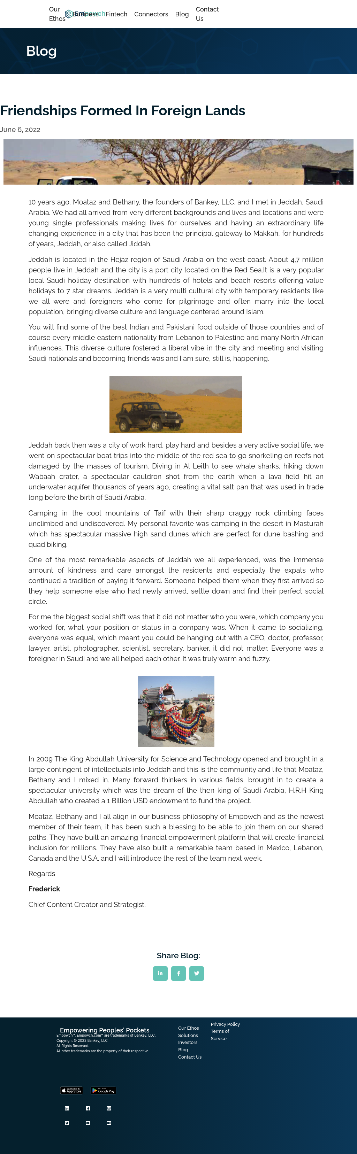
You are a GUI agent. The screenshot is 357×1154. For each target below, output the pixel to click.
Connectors (151, 14)
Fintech (117, 14)
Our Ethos (57, 14)
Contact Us (207, 14)
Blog (182, 14)
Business (86, 14)
